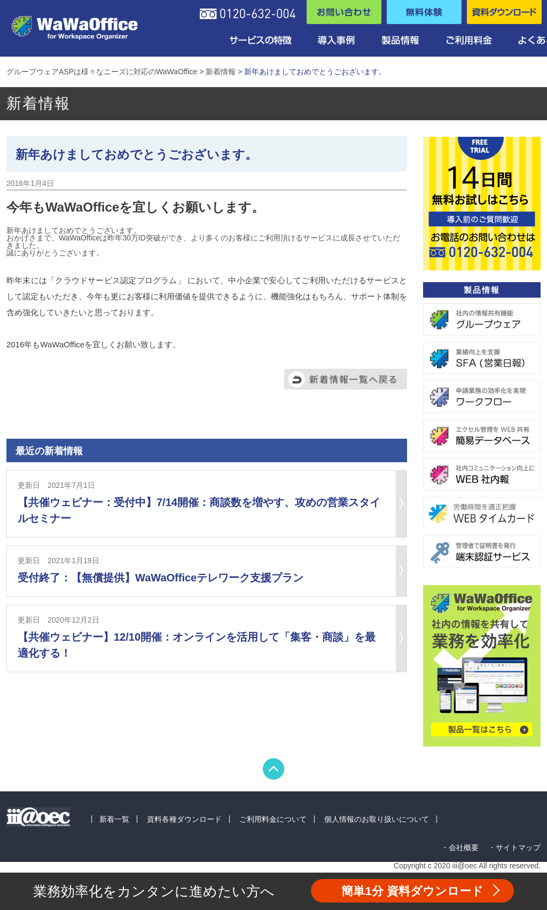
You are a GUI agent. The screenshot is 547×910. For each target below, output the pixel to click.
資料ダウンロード (412, 891)
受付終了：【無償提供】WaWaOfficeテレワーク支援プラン (160, 578)
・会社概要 (460, 847)
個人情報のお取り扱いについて (376, 819)
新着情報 (221, 71)
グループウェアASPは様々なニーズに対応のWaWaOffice (101, 71)
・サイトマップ (514, 847)
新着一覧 (114, 819)
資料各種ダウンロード (184, 819)
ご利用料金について (273, 819)
